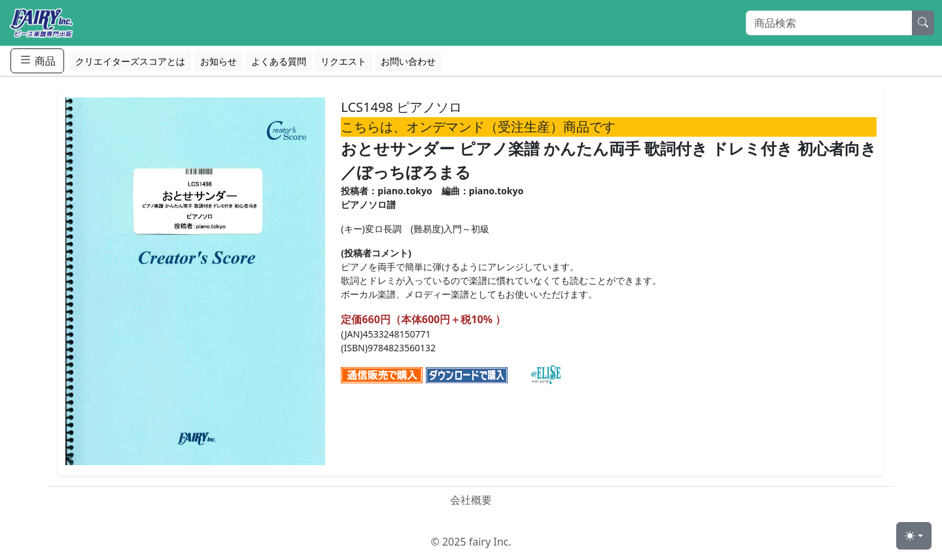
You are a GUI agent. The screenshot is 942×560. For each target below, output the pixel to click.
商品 (37, 60)
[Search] (829, 22)
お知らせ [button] (218, 61)
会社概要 (471, 500)
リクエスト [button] (343, 61)
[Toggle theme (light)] (914, 536)
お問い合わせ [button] (408, 61)
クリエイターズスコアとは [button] (130, 61)
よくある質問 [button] (278, 61)
